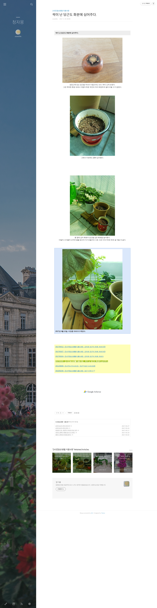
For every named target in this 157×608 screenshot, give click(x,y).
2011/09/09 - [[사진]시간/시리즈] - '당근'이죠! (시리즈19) (79, 458)
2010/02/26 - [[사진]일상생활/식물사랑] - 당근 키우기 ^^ (79, 463)
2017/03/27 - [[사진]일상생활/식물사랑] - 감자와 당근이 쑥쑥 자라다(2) (85, 444)
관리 (30, 604)
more (135, 542)
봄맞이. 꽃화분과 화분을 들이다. (67, 527)
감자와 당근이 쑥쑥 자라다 (66, 520)
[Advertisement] (96, 46)
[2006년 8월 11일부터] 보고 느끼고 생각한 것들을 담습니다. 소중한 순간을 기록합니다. (85, 577)
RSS (22, 604)
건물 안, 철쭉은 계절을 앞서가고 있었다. (69, 525)
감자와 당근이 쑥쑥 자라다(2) (67, 518)
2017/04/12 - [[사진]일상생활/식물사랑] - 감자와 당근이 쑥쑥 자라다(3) (85, 439)
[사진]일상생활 (63, 514)
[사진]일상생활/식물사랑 (64, 11)
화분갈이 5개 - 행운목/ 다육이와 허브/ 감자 (70, 522)
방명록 (14, 604)
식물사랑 (70, 514)
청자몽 (18, 22)
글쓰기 (6, 604)
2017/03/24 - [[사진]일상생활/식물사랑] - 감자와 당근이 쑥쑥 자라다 (84, 449)
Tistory (107, 605)
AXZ (96, 605)
